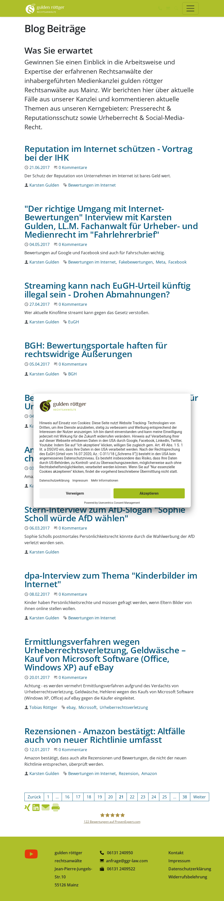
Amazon (149, 773)
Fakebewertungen (136, 262)
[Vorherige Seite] (34, 797)
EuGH (73, 322)
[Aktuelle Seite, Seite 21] (121, 797)
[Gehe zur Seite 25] (164, 797)
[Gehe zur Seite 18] (88, 797)
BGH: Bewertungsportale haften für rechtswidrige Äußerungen (95, 349)
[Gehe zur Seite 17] (78, 797)
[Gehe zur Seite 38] (184, 797)
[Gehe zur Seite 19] (99, 797)
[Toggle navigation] (190, 8)
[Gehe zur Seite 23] (142, 797)
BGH (72, 374)
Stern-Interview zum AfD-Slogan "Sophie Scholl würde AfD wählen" (104, 513)
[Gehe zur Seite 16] (67, 797)
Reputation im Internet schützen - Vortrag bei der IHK (108, 153)
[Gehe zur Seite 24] (153, 797)
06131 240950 (116, 852)
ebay (71, 707)
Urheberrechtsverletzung (124, 707)
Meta (160, 262)
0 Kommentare (73, 167)
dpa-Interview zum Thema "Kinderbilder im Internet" (110, 579)
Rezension (128, 773)
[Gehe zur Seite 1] (48, 797)
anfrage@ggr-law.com (127, 861)
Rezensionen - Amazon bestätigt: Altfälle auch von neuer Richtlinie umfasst (104, 735)
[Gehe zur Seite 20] (110, 797)
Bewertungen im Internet (92, 185)
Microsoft (88, 707)
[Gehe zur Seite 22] (132, 797)
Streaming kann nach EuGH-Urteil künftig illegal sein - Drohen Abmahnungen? (107, 289)
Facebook (177, 262)
